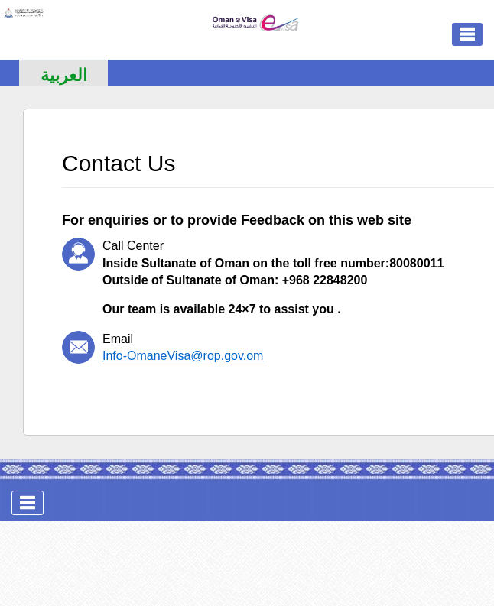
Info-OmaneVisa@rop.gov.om (182, 355)
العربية (64, 75)
